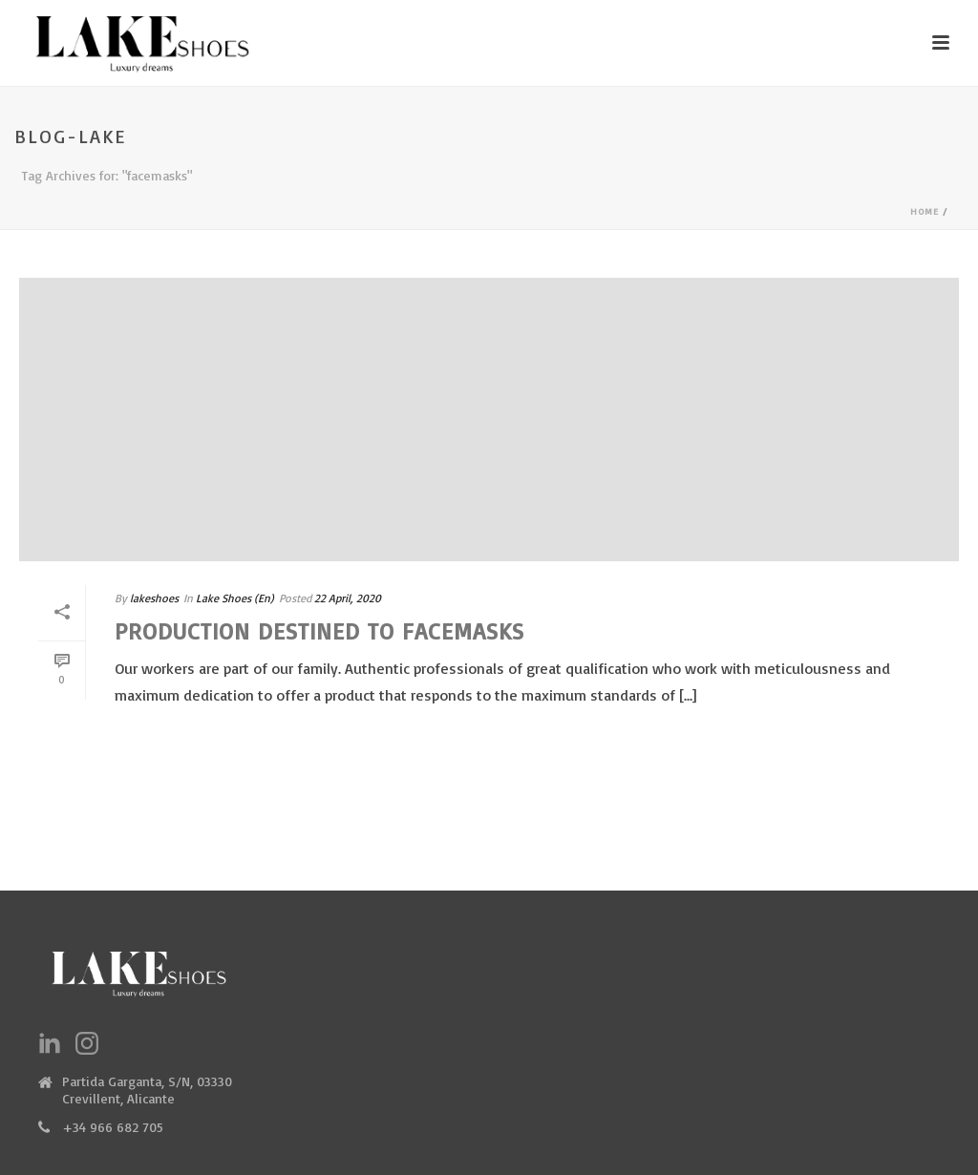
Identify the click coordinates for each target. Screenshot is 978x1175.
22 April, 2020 (347, 598)
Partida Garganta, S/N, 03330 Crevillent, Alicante (147, 1089)
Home (924, 211)
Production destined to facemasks (319, 631)
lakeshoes (154, 598)
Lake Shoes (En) (235, 598)
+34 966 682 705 (112, 1127)
